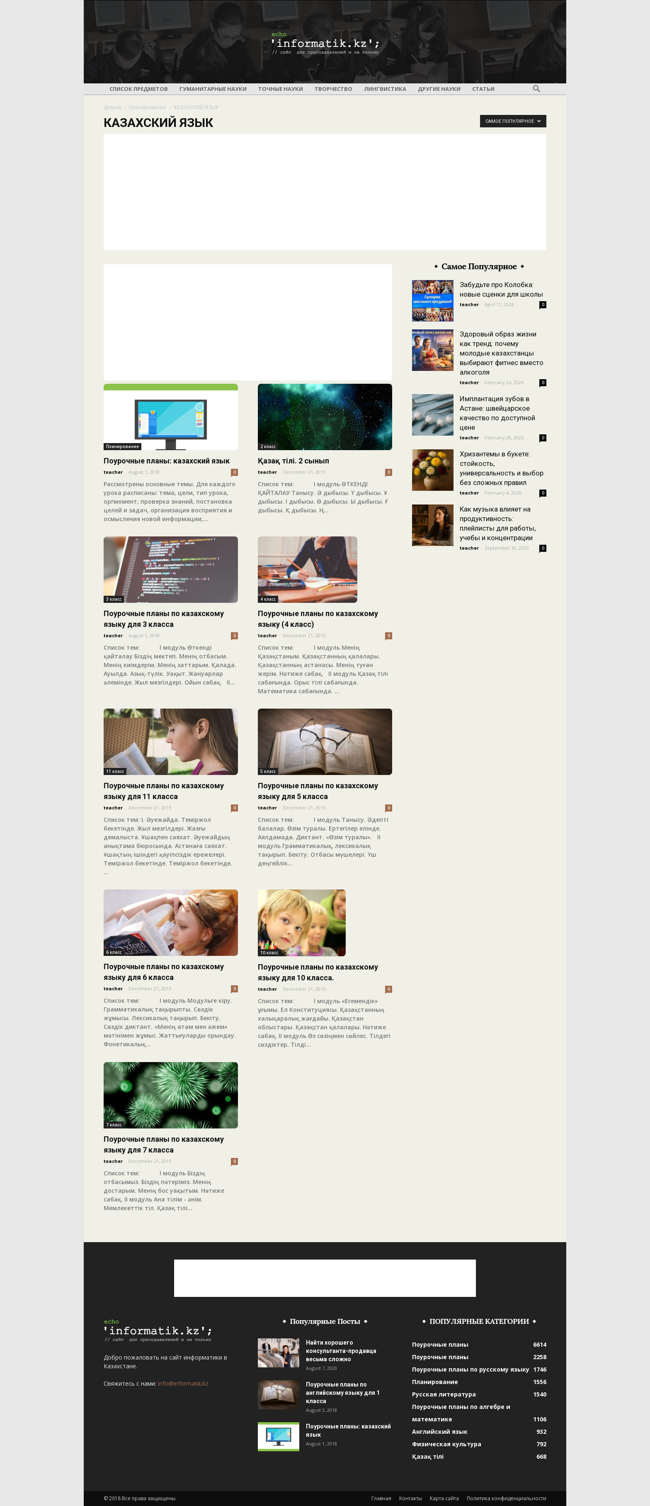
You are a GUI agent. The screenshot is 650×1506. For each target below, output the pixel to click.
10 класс (269, 952)
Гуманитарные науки (213, 89)
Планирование (147, 107)
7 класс (113, 1125)
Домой (112, 107)
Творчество (333, 89)
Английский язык (440, 1431)
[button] (536, 89)
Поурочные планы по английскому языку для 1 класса (343, 1392)
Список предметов (138, 89)
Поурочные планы (440, 1344)
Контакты (410, 1498)
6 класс (113, 952)
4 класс (268, 599)
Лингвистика (385, 89)
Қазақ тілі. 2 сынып (293, 460)
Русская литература (444, 1394)
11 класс (115, 771)
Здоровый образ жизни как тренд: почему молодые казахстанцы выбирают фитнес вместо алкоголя (501, 353)
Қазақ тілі (428, 1456)
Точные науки (280, 89)
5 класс (268, 771)
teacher (113, 472)
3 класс (113, 599)
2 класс (268, 446)
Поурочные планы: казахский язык (167, 460)
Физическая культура (446, 1444)
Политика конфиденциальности (506, 1498)
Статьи (483, 89)
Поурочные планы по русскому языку (470, 1369)
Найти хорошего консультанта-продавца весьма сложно (341, 1350)
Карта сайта (444, 1498)
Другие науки (439, 89)
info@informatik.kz (183, 1383)
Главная (381, 1498)
